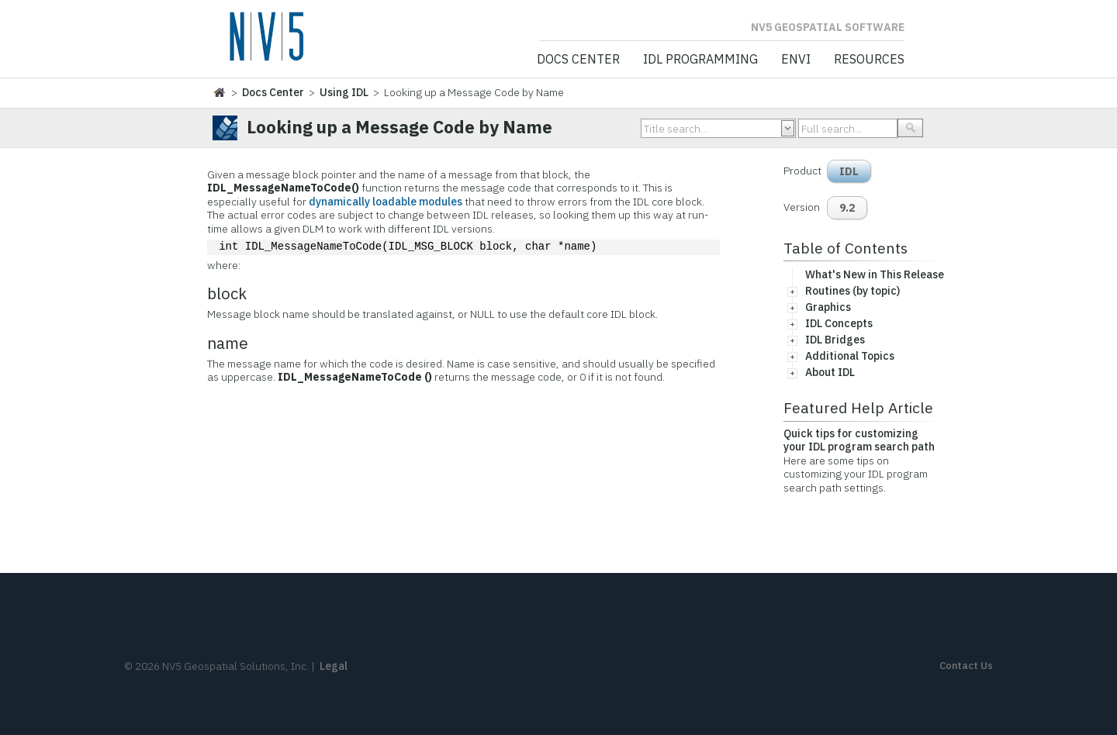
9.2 (847, 208)
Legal (334, 666)
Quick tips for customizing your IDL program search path (859, 440)
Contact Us (966, 665)
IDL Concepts (839, 323)
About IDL (830, 372)
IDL (849, 171)
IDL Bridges (835, 340)
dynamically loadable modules (385, 202)
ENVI (796, 60)
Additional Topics (849, 356)
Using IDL (344, 92)
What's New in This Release (874, 274)
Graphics (828, 307)
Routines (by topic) (852, 291)
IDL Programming (700, 60)
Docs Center (578, 60)
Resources (869, 60)
